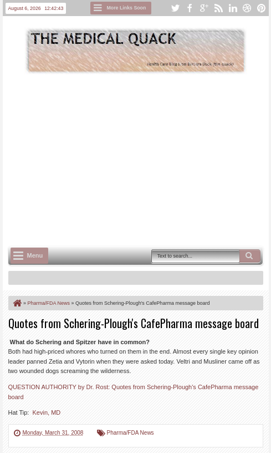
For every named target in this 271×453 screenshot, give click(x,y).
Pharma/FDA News (130, 433)
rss (218, 8)
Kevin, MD (47, 412)
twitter (175, 8)
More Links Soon (126, 8)
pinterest (261, 8)
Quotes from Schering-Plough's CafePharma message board (133, 323)
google (204, 8)
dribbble (247, 8)
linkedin (233, 8)
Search (249, 256)
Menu (35, 255)
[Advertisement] (139, 158)
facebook (189, 8)
